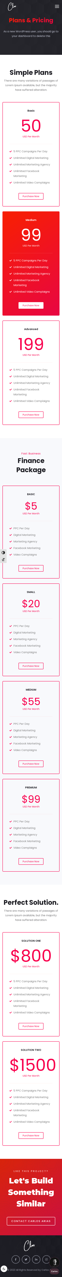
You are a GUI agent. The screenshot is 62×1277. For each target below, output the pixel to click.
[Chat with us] (54, 1262)
